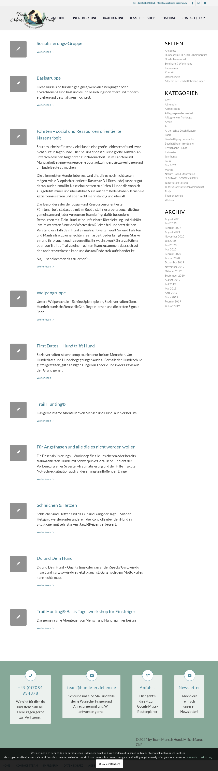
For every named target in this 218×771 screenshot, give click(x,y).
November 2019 (174, 266)
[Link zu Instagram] (199, 3)
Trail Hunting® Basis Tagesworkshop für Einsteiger (86, 611)
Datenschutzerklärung (199, 757)
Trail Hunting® (51, 404)
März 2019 (171, 297)
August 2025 (172, 219)
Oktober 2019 (173, 271)
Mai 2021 (170, 165)
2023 (168, 100)
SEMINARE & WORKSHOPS (181, 178)
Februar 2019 (173, 301)
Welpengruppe (51, 292)
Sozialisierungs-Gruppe (60, 43)
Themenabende (174, 195)
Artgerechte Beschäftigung (180, 130)
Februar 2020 (173, 254)
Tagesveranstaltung (176, 182)
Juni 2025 (171, 223)
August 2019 (172, 279)
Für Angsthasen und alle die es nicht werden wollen (86, 446)
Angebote (170, 50)
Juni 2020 (171, 245)
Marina (169, 169)
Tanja (168, 191)
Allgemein (170, 104)
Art (167, 126)
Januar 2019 (172, 306)
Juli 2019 (170, 284)
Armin (168, 122)
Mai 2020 (170, 249)
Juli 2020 (170, 240)
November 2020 (174, 236)
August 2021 (172, 232)
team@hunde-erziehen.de (174, 3)
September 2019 (175, 275)
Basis (168, 134)
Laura (168, 161)
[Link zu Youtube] (205, 3)
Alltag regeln (172, 108)
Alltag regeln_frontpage (178, 117)
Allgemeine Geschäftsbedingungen (185, 81)
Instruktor (171, 152)
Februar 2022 (173, 227)
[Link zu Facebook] (192, 3)
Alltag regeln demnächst (179, 113)
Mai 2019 (170, 288)
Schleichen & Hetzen (57, 505)
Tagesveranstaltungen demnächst (184, 186)
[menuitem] (34, 18)
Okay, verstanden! (109, 763)
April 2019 (171, 292)
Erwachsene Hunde (176, 147)
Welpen (169, 200)
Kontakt (169, 72)
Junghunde (171, 156)
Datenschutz (172, 76)
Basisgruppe (49, 78)
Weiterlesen (45, 51)
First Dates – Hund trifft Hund (66, 345)
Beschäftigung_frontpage (179, 143)
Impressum (171, 68)
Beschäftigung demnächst (180, 139)
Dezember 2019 (174, 262)
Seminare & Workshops (178, 63)
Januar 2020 (172, 258)
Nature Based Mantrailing (180, 174)
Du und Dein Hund (55, 558)
